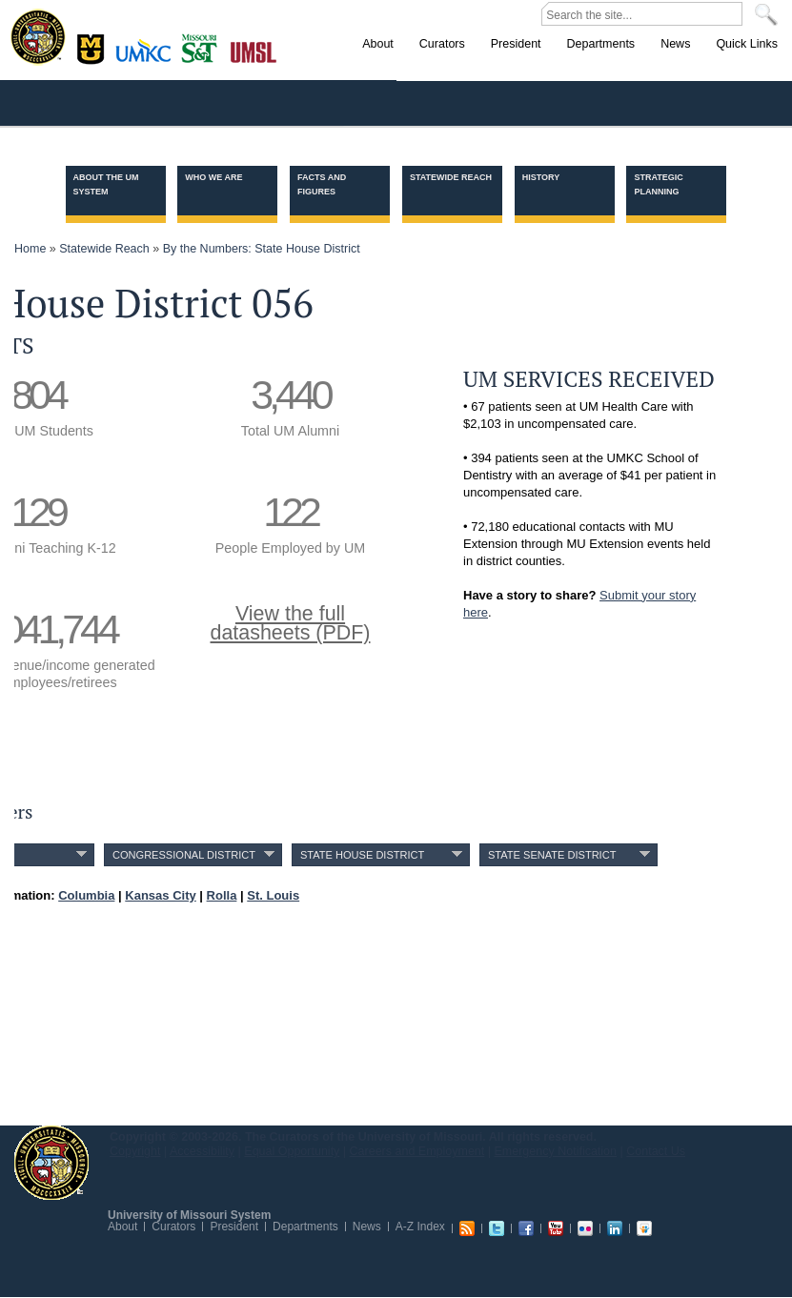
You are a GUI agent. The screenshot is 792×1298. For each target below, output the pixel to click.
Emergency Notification (556, 1151)
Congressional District (183, 855)
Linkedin (614, 1228)
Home (30, 248)
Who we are (213, 177)
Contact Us (655, 1151)
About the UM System (106, 184)
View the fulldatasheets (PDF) (291, 623)
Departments (305, 1226)
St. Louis (254, 50)
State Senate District (552, 855)
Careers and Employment (417, 1151)
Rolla (203, 47)
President (234, 1226)
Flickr (585, 1228)
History (541, 177)
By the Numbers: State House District (261, 248)
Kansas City (147, 56)
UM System (51, 1163)
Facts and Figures (321, 184)
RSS (467, 1228)
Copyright (135, 1151)
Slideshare (644, 1228)
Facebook (526, 1228)
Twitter (496, 1228)
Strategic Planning (658, 184)
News (367, 1226)
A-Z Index (420, 1226)
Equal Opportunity (291, 1151)
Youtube (555, 1228)
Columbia (93, 47)
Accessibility (202, 1151)
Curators (173, 1226)
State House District (362, 855)
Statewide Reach (451, 177)
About (122, 1226)
